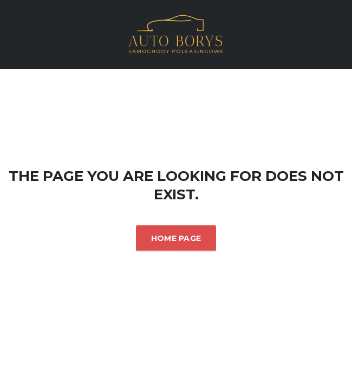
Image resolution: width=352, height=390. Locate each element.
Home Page (176, 238)
